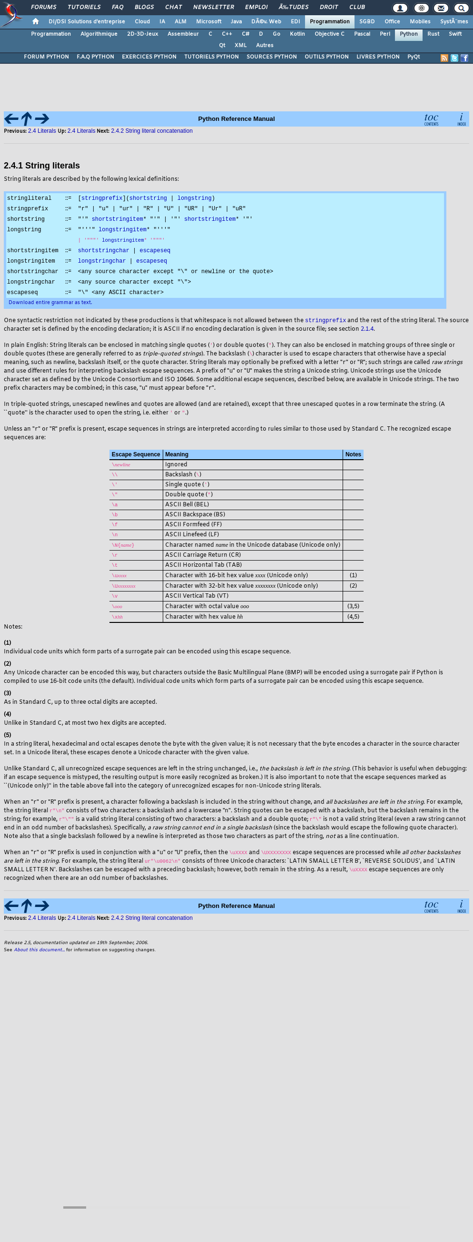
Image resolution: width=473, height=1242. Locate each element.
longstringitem (123, 231)
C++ (227, 34)
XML (240, 45)
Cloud (142, 22)
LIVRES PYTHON (378, 57)
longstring (194, 198)
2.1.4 (367, 334)
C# (245, 34)
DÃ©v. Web (266, 22)
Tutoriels (84, 7)
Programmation (330, 22)
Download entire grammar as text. (50, 307)
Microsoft (208, 22)
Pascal (362, 34)
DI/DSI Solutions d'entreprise (87, 22)
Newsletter (213, 7)
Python (409, 34)
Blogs (144, 7)
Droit (329, 7)
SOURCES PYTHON (271, 57)
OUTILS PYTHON (327, 57)
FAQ (117, 7)
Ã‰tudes (293, 7)
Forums (43, 7)
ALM (181, 22)
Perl (385, 34)
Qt (222, 45)
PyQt (413, 57)
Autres (265, 45)
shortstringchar (103, 252)
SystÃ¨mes (454, 22)
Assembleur (183, 34)
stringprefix (101, 198)
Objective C (330, 34)
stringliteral (29, 198)
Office (392, 22)
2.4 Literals (42, 131)
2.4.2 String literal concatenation (151, 131)
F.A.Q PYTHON (95, 57)
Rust (433, 34)
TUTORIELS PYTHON (211, 57)
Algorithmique (99, 34)
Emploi (256, 7)
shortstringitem (117, 220)
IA (162, 22)
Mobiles (420, 22)
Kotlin (297, 34)
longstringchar (102, 263)
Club (356, 7)
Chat (173, 7)
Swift (455, 34)
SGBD (367, 22)
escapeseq (154, 252)
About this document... (39, 958)
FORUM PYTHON (46, 57)
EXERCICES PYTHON (149, 57)
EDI (295, 22)
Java (236, 22)
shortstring (148, 198)
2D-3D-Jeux (142, 34)
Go (276, 34)
